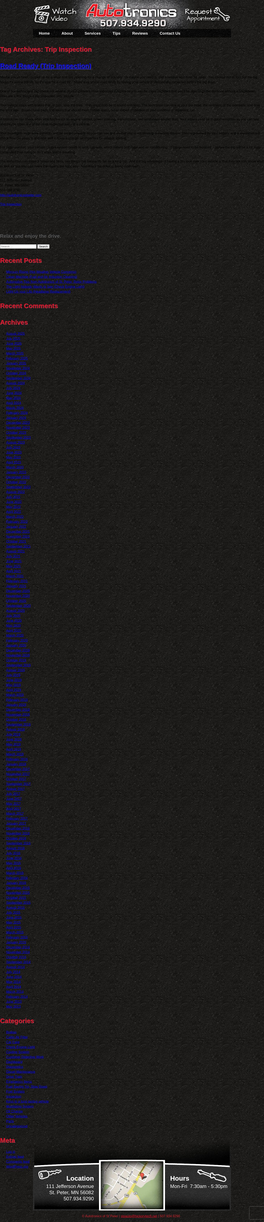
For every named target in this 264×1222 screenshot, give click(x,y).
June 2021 (14, 561)
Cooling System (17, 1052)
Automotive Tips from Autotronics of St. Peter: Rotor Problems (51, 281)
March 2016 (15, 873)
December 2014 (18, 947)
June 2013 (14, 1001)
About (67, 33)
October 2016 (16, 838)
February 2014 (17, 997)
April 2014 (13, 987)
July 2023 (13, 447)
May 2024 (13, 398)
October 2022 (16, 482)
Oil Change (14, 1111)
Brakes (11, 1032)
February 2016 (17, 878)
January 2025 (16, 363)
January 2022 (16, 526)
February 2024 (17, 413)
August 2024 (15, 383)
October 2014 (16, 957)
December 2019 (18, 650)
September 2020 (18, 606)
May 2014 (13, 982)
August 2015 (15, 907)
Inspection (13, 1096)
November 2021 (18, 536)
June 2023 (14, 452)
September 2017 (18, 784)
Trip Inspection (10, 204)
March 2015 (15, 932)
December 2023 (18, 423)
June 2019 (14, 680)
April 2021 (13, 571)
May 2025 (13, 348)
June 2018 (14, 739)
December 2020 (18, 591)
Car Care (13, 1042)
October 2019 (16, 660)
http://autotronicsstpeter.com (20, 195)
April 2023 (13, 462)
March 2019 (15, 695)
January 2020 (16, 645)
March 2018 (15, 754)
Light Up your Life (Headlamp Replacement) (38, 291)
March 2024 (15, 408)
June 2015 (14, 917)
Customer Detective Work (25, 1057)
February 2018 (17, 759)
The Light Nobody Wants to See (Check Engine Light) (45, 286)
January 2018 (16, 764)
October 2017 (16, 779)
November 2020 (18, 596)
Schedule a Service (207, 17)
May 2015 (13, 922)
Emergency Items (19, 1081)
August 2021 (15, 551)
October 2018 (16, 719)
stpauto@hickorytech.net (139, 1216)
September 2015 (18, 902)
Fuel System (15, 1091)
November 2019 (18, 655)
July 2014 (13, 972)
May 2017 (13, 804)
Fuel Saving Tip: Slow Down (26, 1086)
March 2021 (15, 576)
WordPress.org (17, 1166)
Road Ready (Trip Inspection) (45, 65)
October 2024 (16, 373)
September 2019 (18, 665)
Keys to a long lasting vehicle (27, 1101)
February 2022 (17, 521)
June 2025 (14, 343)
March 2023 (15, 467)
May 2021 (13, 566)
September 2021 (18, 546)
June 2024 (14, 393)
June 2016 (14, 858)
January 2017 (16, 823)
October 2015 (16, 898)
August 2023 (15, 442)
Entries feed (15, 1156)
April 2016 (13, 868)
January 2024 (16, 418)
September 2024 (18, 378)
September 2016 (18, 843)
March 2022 (15, 517)
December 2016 (18, 828)
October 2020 (16, 601)
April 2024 (13, 403)
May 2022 (13, 507)
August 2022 (15, 492)
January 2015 (16, 942)
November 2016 (18, 833)
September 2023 (18, 437)
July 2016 (13, 853)
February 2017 (17, 818)
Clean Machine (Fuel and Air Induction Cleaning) (41, 277)
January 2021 (16, 586)
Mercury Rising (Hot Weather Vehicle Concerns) (41, 272)
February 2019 (17, 700)
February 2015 (17, 937)
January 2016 (16, 883)
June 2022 (14, 502)
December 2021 (18, 531)
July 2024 (13, 388)
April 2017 (13, 808)
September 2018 (18, 724)
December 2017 (18, 769)
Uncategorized (16, 1126)
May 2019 (13, 685)
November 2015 (18, 893)
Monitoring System (20, 1106)
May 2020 (13, 625)
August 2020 (15, 611)
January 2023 (16, 472)
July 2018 (13, 734)
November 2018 (18, 714)
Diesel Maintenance (20, 1072)
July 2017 (13, 794)
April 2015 (13, 927)
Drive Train (14, 1077)
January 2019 (16, 705)
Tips (116, 33)
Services (93, 33)
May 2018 (13, 744)
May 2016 (13, 863)
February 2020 (17, 640)
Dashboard (14, 1062)
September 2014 (18, 962)
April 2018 (13, 749)
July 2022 (13, 497)
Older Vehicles (16, 1116)
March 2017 (15, 813)
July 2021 (13, 556)
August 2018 (15, 729)
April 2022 (13, 512)
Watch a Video (57, 15)
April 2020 (13, 630)
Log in (10, 1152)
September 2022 (18, 487)
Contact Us (170, 33)
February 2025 (17, 358)
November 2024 (18, 368)
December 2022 (18, 477)
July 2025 (13, 338)
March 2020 (15, 635)
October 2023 (16, 432)
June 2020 (14, 620)
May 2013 (13, 1006)
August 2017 (15, 789)
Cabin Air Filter (17, 1037)
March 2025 (15, 353)
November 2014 (18, 952)
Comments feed (17, 1161)
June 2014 (14, 977)
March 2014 (15, 992)
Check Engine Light (20, 1047)
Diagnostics (14, 1067)
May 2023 (13, 457)
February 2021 (17, 581)
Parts (10, 1121)
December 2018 (18, 710)
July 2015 (13, 912)
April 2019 (13, 690)
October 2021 (16, 541)
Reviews (140, 33)
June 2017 (14, 799)
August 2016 (15, 848)
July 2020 (13, 615)
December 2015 (18, 888)
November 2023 (18, 427)
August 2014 (15, 967)
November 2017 (18, 774)
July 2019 (13, 675)
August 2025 (15, 333)
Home (44, 33)
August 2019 (15, 670)
